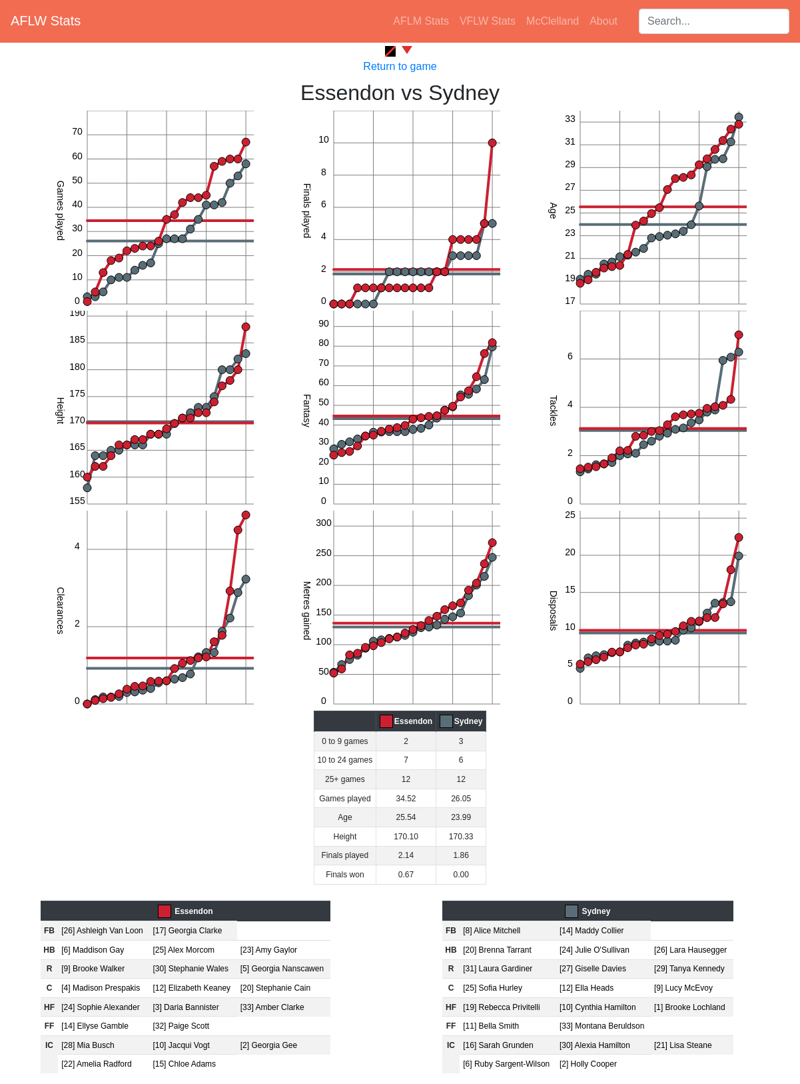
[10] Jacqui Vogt (181, 1045)
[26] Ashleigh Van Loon (102, 930)
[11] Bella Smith (491, 1026)
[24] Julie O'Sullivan (594, 950)
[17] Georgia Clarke (187, 930)
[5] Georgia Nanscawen (282, 968)
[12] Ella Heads (586, 988)
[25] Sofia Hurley (492, 988)
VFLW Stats (488, 21)
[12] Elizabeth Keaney (191, 988)
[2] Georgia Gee (268, 1045)
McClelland (552, 21)
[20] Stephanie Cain (275, 988)
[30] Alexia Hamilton (595, 1045)
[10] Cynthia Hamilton (598, 1007)
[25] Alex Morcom (183, 950)
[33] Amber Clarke (272, 1007)
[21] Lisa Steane (683, 1045)
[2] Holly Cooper (588, 1064)
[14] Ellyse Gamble (95, 1026)
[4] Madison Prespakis (100, 988)
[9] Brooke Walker (93, 968)
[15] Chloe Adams (184, 1064)
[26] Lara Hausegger (690, 950)
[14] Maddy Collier (592, 930)
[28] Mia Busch (87, 1045)
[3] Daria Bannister (185, 1007)
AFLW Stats (46, 20)
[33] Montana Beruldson (602, 1026)
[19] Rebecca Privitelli (501, 1007)
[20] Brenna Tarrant (497, 950)
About (603, 21)
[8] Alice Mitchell (491, 930)
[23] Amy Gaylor (268, 950)
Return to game (399, 66)
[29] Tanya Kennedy (689, 968)
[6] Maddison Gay (92, 950)
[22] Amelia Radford (96, 1064)
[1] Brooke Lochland (689, 1007)
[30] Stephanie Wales (190, 968)
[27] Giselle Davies (593, 968)
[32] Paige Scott (181, 1026)
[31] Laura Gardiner (497, 968)
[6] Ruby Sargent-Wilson (506, 1064)
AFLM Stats (421, 21)
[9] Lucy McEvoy (683, 988)
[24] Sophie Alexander (100, 1007)
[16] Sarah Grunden (498, 1045)
